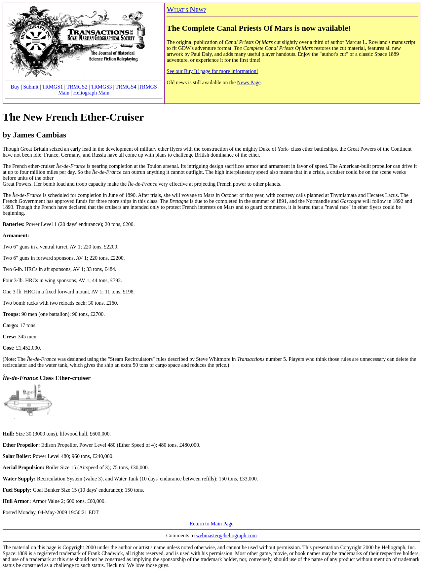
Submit (30, 87)
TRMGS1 (52, 87)
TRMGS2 (76, 87)
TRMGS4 (125, 87)
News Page (249, 82)
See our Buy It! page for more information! (212, 71)
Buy (15, 87)
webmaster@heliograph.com (226, 535)
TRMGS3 (101, 87)
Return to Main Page (212, 523)
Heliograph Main (91, 92)
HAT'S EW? (186, 10)
